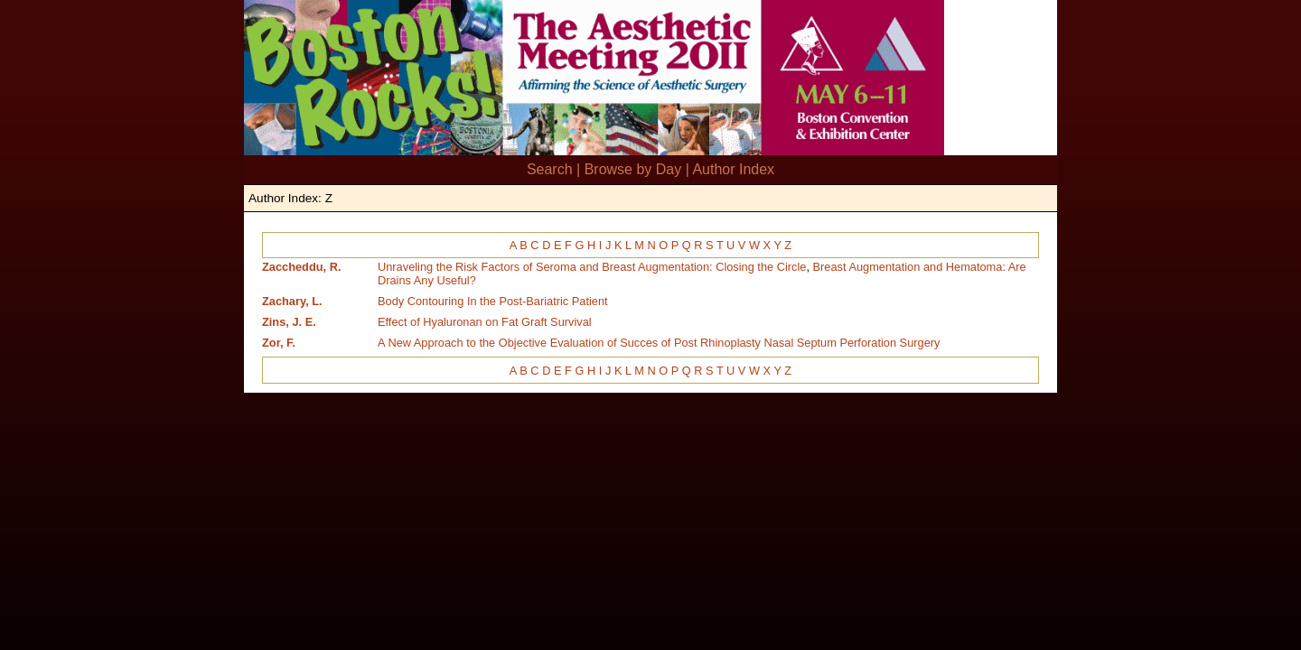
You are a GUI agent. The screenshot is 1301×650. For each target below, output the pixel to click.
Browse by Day (633, 169)
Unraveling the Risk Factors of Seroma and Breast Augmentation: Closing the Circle (592, 267)
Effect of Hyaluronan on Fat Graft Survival (485, 322)
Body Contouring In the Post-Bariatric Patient (493, 301)
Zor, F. (278, 342)
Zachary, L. (292, 301)
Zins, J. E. (289, 322)
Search (550, 169)
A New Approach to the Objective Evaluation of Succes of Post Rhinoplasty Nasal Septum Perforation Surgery (659, 342)
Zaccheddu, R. (301, 267)
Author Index (733, 169)
